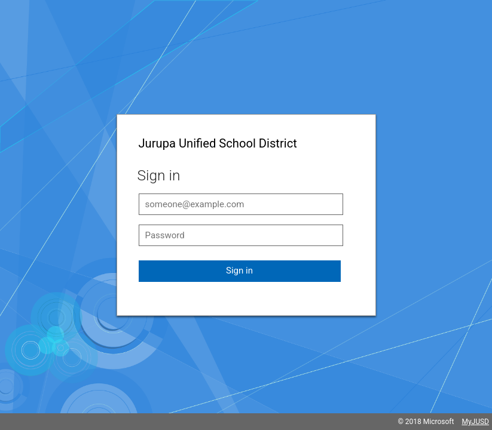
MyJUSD (475, 421)
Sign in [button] (239, 270)
